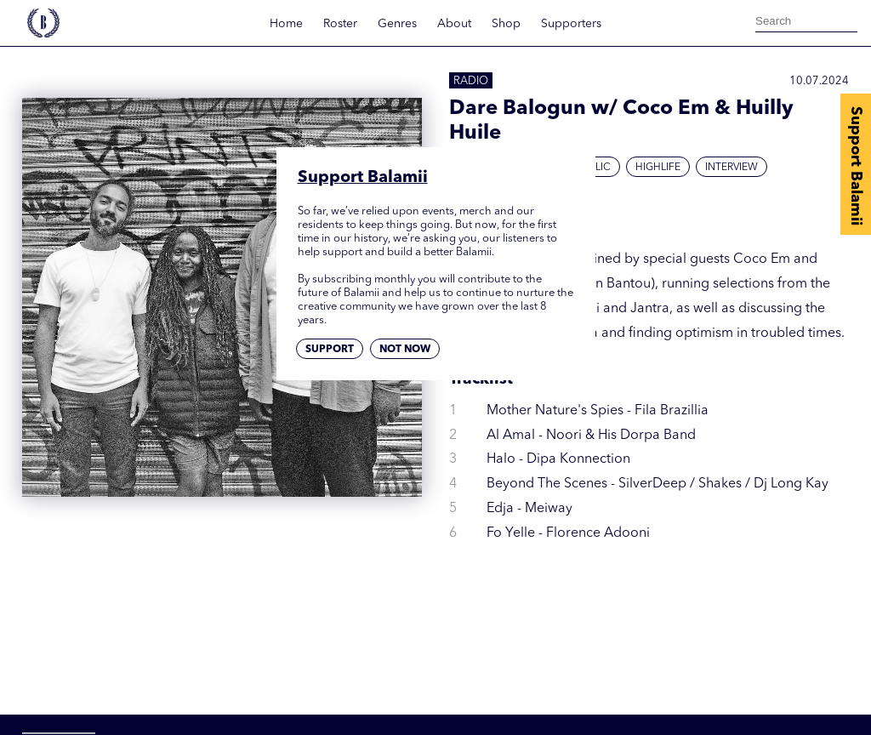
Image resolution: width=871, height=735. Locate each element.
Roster (340, 24)
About (454, 24)
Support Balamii (855, 165)
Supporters (571, 24)
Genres (397, 24)
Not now (404, 350)
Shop (506, 24)
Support (329, 350)
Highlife (657, 167)
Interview (731, 167)
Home (286, 24)
